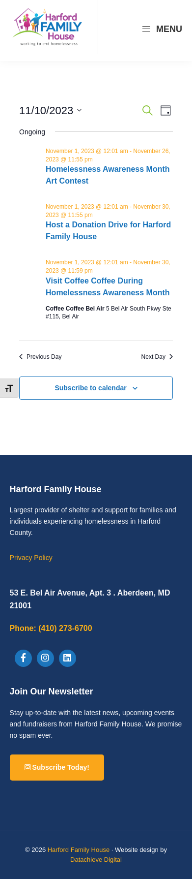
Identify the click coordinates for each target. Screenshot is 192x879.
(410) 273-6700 (51, 628)
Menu (161, 29)
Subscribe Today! (57, 767)
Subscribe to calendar (90, 388)
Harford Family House (79, 849)
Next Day (157, 356)
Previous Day (40, 356)
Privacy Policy (31, 558)
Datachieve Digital (96, 859)
